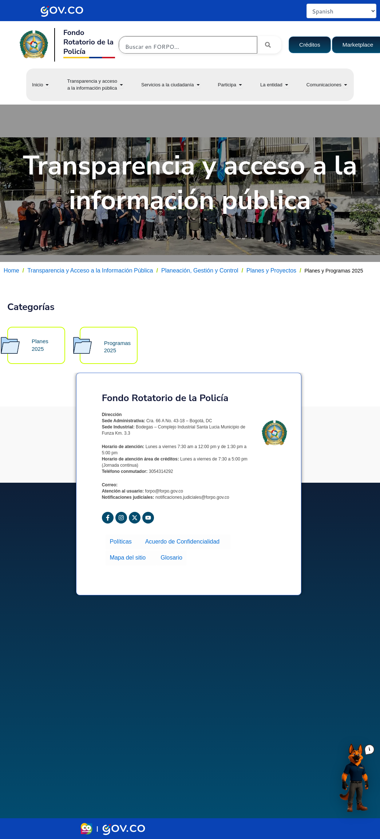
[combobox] (188, 46)
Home (11, 270)
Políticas (122, 546)
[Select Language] (341, 11)
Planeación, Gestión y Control (199, 270)
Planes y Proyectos (271, 270)
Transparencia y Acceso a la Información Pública (90, 270)
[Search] (269, 45)
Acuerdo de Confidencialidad (183, 546)
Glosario (170, 559)
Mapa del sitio (130, 559)
